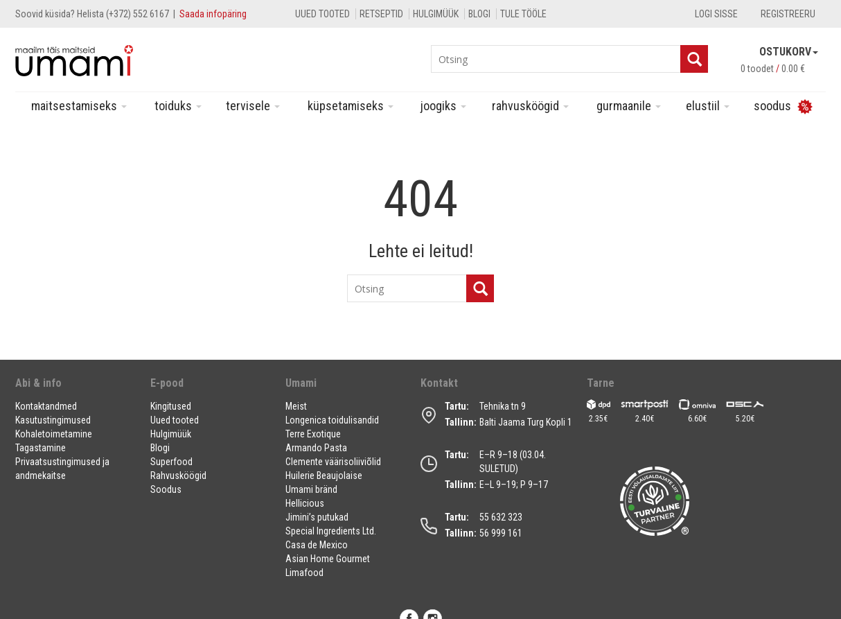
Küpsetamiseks (350, 105)
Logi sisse (716, 13)
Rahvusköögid (530, 105)
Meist (296, 406)
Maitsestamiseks (79, 105)
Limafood (304, 572)
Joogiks (443, 105)
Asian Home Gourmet (327, 558)
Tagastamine (40, 447)
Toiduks (178, 105)
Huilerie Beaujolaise (323, 475)
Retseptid (381, 13)
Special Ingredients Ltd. (330, 531)
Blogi (479, 13)
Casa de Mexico (316, 544)
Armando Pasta (316, 447)
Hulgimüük (436, 13)
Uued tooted (322, 13)
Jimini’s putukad (316, 517)
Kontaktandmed (46, 406)
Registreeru (788, 13)
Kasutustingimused (53, 420)
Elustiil (707, 105)
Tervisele (253, 105)
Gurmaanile (628, 105)
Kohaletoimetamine (53, 433)
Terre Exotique (313, 433)
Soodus (166, 489)
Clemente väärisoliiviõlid (333, 461)
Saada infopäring (213, 13)
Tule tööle (523, 13)
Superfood (171, 461)
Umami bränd (311, 489)
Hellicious (304, 503)
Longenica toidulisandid (332, 420)
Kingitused (170, 406)
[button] (74, 388)
